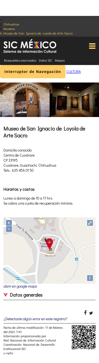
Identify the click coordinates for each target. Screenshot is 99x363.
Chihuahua (11, 24)
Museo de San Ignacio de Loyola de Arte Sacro (38, 33)
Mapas (60, 60)
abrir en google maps (20, 286)
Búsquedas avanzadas (20, 60)
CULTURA (73, 71)
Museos (9, 28)
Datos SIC (45, 60)
